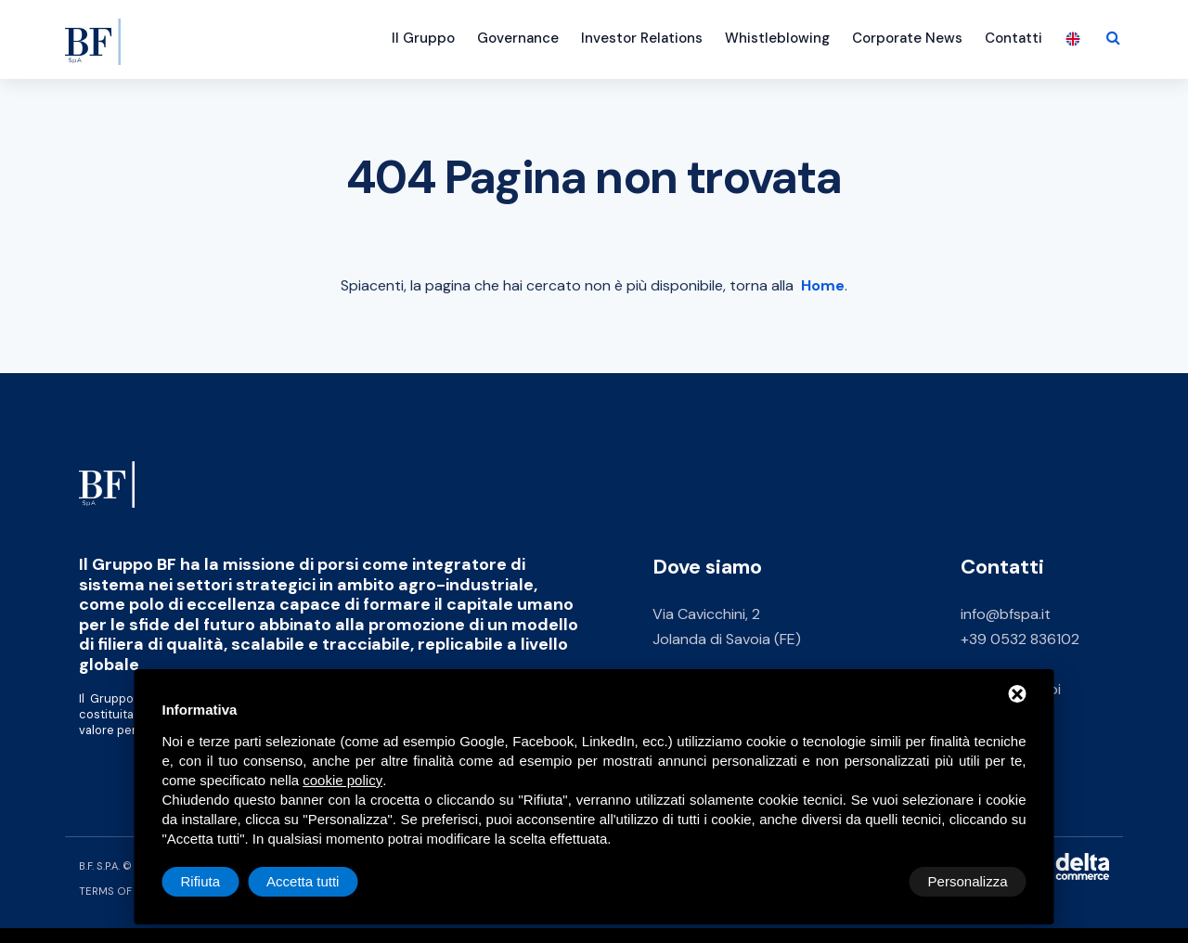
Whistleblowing (777, 38)
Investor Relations (642, 38)
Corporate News (907, 38)
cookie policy (342, 780)
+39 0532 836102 (1020, 639)
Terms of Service (128, 891)
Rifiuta (869, 881)
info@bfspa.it (1006, 614)
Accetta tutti (971, 881)
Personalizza (221, 881)
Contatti (1013, 38)
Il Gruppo (423, 38)
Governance (518, 38)
